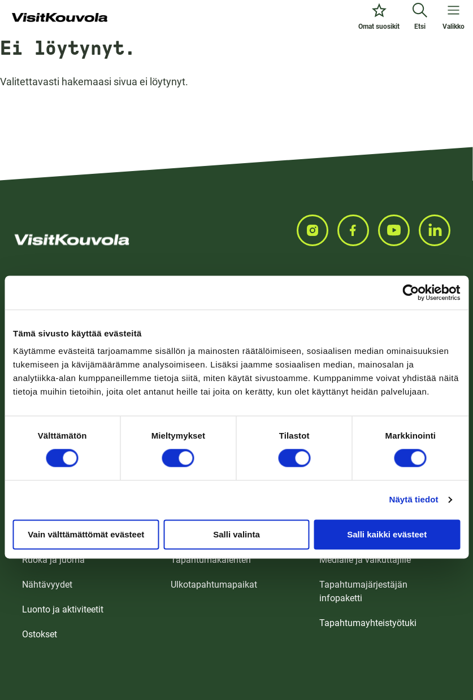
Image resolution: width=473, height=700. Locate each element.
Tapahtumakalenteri (211, 559)
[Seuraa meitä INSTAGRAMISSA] (317, 230)
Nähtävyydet (47, 584)
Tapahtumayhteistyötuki (367, 623)
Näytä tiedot (414, 499)
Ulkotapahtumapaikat (214, 584)
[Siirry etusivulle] (59, 18)
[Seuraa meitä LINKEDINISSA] (439, 230)
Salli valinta (236, 534)
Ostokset (39, 634)
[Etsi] (420, 18)
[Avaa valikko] (453, 18)
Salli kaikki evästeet (387, 534)
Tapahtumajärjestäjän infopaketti (363, 591)
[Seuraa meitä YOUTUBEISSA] (398, 230)
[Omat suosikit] (379, 18)
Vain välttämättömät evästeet (86, 534)
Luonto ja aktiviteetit (62, 609)
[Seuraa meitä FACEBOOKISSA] (357, 230)
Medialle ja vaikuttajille (365, 559)
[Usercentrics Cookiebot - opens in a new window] (410, 292)
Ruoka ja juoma (53, 559)
